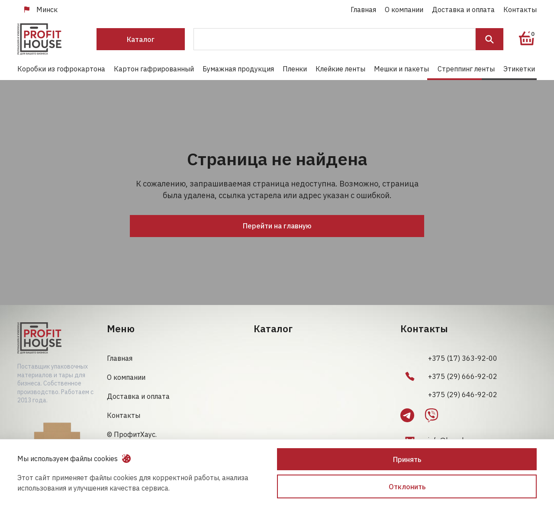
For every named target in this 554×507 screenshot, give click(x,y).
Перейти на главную (277, 225)
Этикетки (519, 68)
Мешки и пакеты (401, 68)
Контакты (520, 9)
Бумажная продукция (238, 68)
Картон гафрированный (154, 68)
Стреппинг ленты (466, 68)
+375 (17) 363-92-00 (462, 358)
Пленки (295, 68)
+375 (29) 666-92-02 (462, 376)
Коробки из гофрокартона (61, 68)
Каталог (141, 39)
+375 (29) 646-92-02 (462, 394)
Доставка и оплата (463, 9)
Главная (363, 9)
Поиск (489, 39)
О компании (404, 9)
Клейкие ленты (340, 68)
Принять (407, 459)
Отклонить (407, 486)
